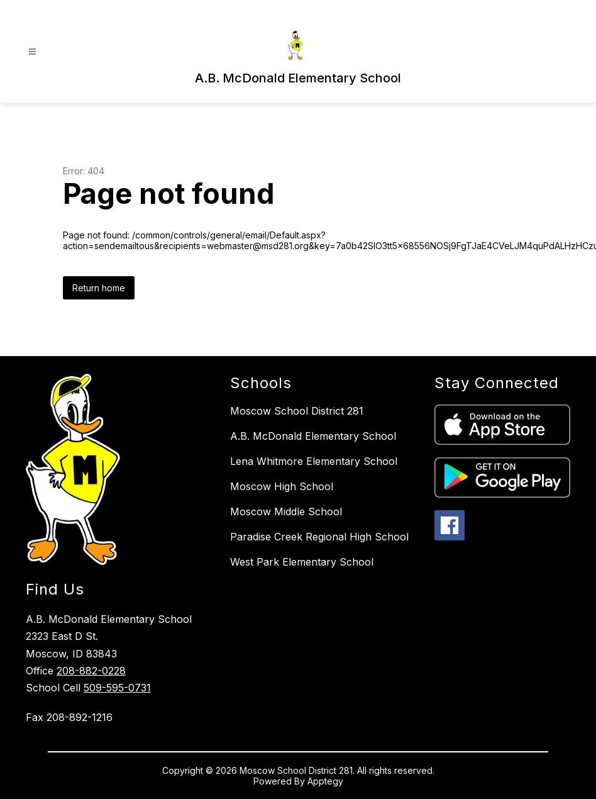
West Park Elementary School (301, 562)
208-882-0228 (91, 670)
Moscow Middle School (286, 511)
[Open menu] (32, 52)
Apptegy (325, 781)
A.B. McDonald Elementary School (313, 436)
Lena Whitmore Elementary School (313, 461)
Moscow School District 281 (296, 411)
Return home (98, 287)
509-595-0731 (117, 687)
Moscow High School (281, 486)
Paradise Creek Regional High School (319, 536)
